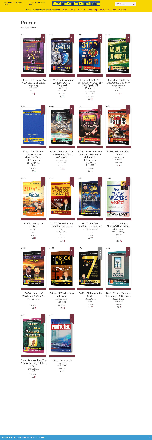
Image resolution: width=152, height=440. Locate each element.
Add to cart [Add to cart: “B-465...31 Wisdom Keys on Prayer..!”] (61, 305)
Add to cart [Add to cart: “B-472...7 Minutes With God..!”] (90, 304)
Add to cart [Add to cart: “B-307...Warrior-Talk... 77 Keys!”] (118, 162)
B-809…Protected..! (62, 360)
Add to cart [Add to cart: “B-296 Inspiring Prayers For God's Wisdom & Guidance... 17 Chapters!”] (90, 168)
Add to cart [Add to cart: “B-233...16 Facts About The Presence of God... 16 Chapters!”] (61, 165)
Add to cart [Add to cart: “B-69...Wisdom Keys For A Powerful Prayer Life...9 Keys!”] (33, 374)
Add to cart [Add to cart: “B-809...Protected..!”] (61, 368)
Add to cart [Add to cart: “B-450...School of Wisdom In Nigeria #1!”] (33, 305)
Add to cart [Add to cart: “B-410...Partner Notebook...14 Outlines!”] (90, 235)
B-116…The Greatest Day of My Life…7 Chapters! (33, 81)
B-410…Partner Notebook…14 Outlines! (90, 225)
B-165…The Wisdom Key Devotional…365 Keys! (118, 81)
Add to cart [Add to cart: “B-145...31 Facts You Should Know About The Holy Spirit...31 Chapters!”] (90, 96)
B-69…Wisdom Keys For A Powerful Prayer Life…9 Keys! (33, 363)
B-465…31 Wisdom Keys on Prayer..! (61, 295)
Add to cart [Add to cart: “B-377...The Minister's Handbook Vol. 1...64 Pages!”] (61, 238)
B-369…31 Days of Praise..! (33, 225)
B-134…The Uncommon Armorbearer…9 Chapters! (62, 83)
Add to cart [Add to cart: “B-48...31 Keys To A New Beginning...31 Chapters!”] (118, 304)
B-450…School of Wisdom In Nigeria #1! (33, 295)
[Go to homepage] (76, 3)
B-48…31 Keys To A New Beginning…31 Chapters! (118, 295)
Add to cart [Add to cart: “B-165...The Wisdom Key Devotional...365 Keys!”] (118, 91)
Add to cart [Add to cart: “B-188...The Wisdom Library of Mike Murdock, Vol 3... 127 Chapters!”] (33, 168)
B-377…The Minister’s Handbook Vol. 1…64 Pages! (62, 226)
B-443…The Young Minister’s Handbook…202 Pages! (118, 226)
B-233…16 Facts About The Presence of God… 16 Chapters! (62, 154)
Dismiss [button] (149, 437)
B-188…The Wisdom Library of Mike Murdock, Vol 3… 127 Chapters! (33, 155)
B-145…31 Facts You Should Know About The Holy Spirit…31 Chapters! (90, 84)
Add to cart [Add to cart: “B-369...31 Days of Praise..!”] (33, 235)
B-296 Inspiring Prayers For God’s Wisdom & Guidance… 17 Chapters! (90, 155)
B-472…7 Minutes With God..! (90, 295)
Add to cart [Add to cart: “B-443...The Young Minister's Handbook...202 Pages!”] (118, 238)
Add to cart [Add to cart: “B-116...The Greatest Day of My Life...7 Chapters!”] (33, 91)
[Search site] (134, 4)
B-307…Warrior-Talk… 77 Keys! (118, 153)
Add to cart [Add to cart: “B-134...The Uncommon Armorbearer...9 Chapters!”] (61, 93)
